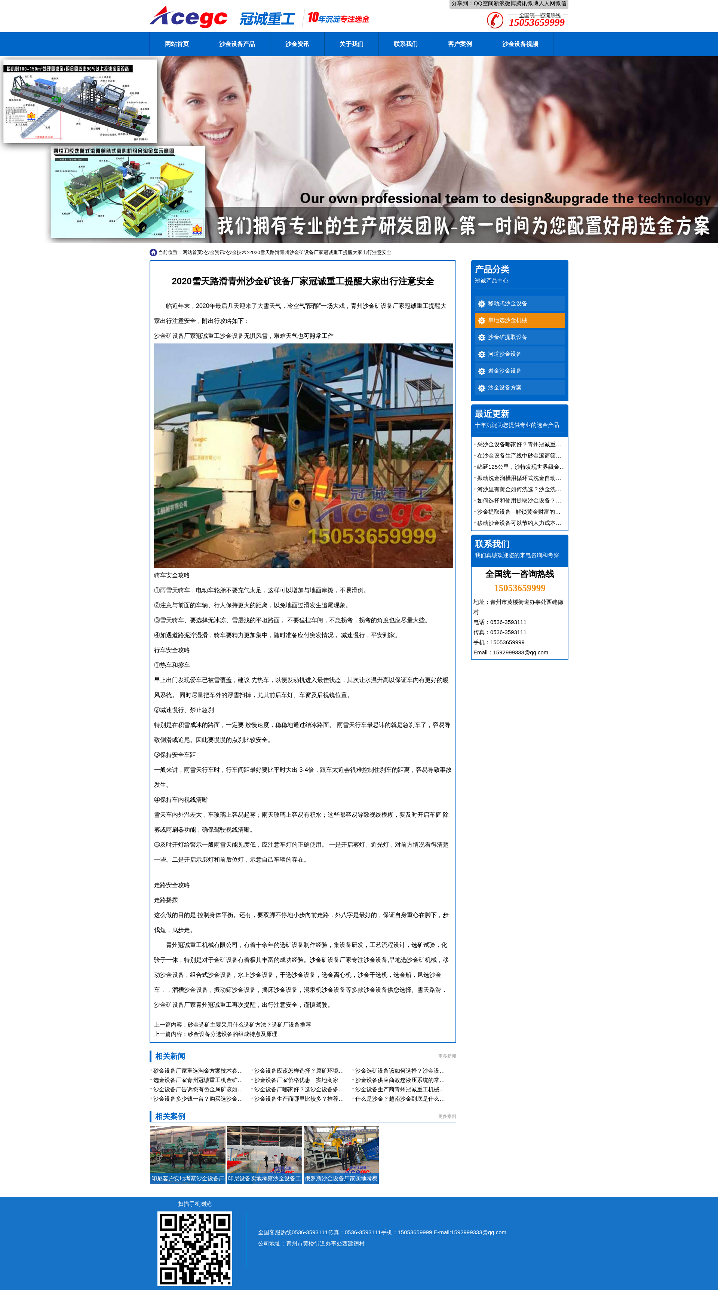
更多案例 (447, 1116)
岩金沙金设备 (505, 371)
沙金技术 (236, 252)
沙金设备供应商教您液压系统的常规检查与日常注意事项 (425, 1080)
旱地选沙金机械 (507, 320)
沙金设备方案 (505, 388)
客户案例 (460, 44)
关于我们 (351, 44)
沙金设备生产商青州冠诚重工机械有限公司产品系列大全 (425, 1089)
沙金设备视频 (520, 44)
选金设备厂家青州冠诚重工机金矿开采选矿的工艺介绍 (220, 1080)
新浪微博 (505, 3)
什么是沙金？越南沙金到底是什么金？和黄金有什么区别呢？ (431, 1098)
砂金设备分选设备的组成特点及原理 (232, 1034)
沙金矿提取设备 (507, 337)
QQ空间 (484, 3)
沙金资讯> (216, 252)
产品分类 (492, 269)
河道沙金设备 (505, 354)
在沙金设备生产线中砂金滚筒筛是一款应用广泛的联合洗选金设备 (558, 455)
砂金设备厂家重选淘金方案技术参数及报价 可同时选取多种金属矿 (235, 1070)
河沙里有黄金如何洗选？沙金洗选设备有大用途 (536, 489)
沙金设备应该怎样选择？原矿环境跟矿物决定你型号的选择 (327, 1070)
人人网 (546, 3)
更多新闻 (447, 1056)
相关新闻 (170, 1056)
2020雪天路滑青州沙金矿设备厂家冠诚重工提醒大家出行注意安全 (320, 252)
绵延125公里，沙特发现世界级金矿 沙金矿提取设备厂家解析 (552, 467)
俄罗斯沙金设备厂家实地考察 (341, 1179)
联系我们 (406, 44)
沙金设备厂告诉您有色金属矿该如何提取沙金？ (212, 1089)
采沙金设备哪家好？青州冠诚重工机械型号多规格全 (541, 444)
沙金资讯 (297, 44)
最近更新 (492, 414)
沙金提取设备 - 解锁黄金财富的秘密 (521, 511)
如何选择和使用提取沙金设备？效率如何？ (530, 500)
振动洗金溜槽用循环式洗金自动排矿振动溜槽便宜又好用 (547, 478)
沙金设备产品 (237, 44)
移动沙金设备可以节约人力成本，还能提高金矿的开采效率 (550, 523)
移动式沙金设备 (507, 303)
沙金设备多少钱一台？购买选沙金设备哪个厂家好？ (217, 1098)
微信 (561, 3)
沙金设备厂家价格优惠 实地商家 (296, 1080)
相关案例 (170, 1116)
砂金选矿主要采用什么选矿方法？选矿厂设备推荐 (249, 1024)
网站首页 (177, 44)
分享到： (462, 3)
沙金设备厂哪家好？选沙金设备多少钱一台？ (310, 1089)
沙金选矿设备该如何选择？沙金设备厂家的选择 (414, 1070)
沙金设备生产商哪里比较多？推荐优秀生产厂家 (313, 1098)
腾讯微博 (527, 3)
